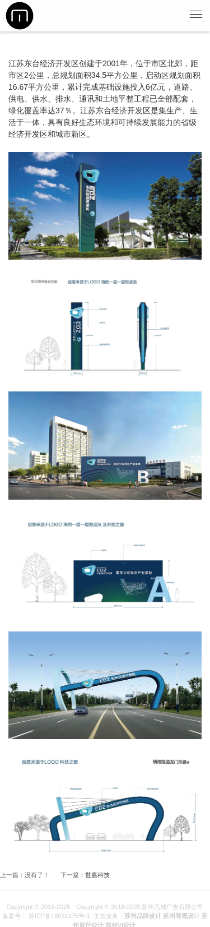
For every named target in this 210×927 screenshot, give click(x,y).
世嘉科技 (97, 874)
